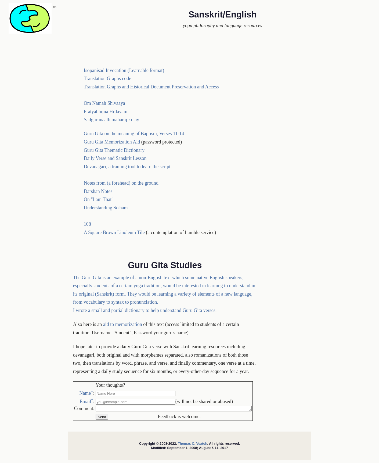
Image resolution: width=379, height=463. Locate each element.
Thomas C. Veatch (192, 444)
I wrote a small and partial (99, 310)
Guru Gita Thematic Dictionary (114, 150)
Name (86, 393)
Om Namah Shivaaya (104, 103)
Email (86, 401)
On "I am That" (99, 199)
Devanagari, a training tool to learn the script (127, 166)
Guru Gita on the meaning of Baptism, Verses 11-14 (134, 133)
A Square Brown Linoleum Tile (114, 232)
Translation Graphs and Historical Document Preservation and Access (151, 86)
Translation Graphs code (107, 78)
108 (87, 224)
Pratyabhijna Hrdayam (105, 111)
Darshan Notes (98, 191)
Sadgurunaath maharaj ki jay (111, 119)
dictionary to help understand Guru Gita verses (170, 310)
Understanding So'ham (106, 207)
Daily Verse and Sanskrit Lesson (115, 158)
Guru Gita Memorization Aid (112, 142)
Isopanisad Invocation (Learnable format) (124, 70)
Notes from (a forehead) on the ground (121, 183)
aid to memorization (122, 324)
